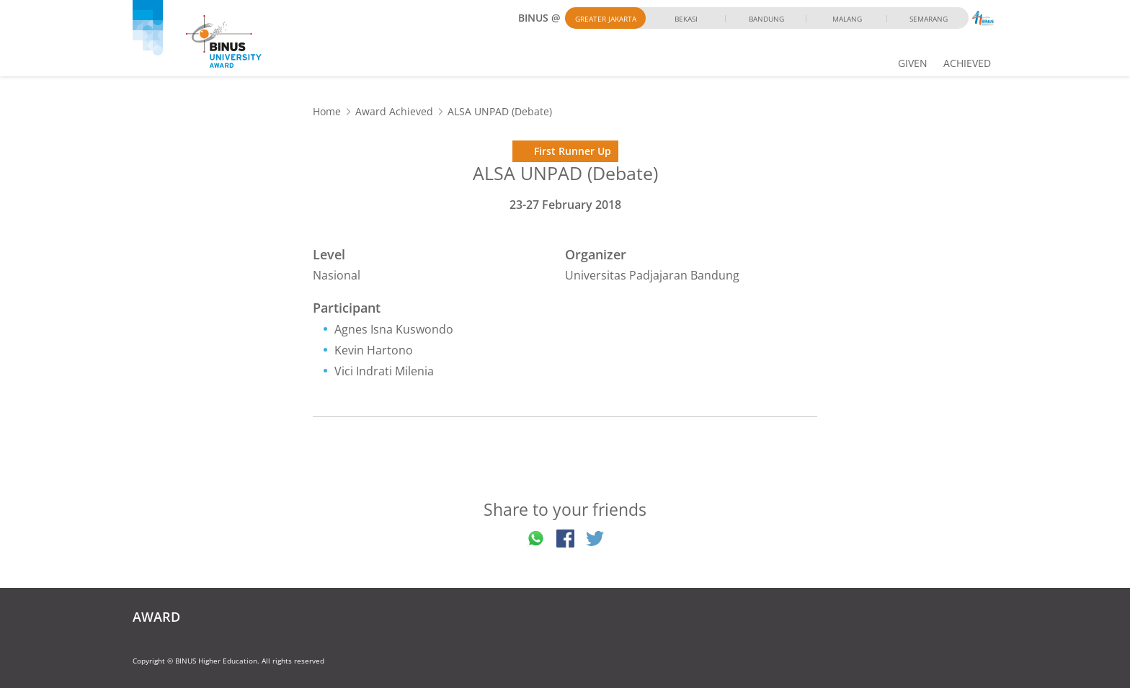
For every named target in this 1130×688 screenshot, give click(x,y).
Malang (847, 18)
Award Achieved (394, 111)
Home (327, 111)
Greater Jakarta (605, 18)
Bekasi (686, 18)
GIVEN (912, 63)
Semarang (928, 18)
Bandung (766, 18)
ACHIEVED (967, 63)
